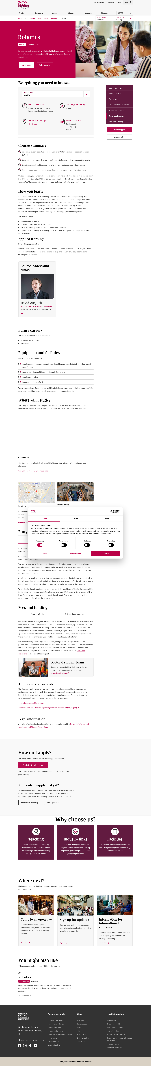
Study (21, 13)
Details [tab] (75, 518)
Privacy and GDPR (113, 1044)
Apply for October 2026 (33, 765)
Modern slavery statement (116, 1035)
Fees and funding (116, 121)
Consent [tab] (44, 518)
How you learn (115, 93)
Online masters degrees (56, 1024)
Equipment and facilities (119, 104)
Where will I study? (116, 110)
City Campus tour (41, 470)
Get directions (23, 522)
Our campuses (82, 1024)
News (79, 1028)
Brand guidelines (83, 1038)
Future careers (114, 99)
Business (88, 13)
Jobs (78, 1031)
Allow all (105, 553)
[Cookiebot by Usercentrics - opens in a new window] (111, 511)
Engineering (34, 44)
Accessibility (111, 1020)
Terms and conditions (114, 1048)
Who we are (81, 1020)
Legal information (113, 1031)
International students (74, 614)
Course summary (116, 87)
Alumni (54, 13)
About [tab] (107, 518)
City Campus (33, 124)
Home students (37, 614)
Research (39, 13)
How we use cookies (114, 1024)
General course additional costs (31, 703)
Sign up (63, 943)
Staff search (81, 1035)
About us (104, 13)
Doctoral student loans (59, 673)
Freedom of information (115, 1028)
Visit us (71, 13)
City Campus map (25, 470)
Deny (45, 553)
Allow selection (75, 553)
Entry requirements (116, 116)
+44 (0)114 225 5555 (34, 1040)
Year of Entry (28, 92)
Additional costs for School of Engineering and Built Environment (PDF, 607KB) (47, 707)
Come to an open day (29, 802)
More (124, 13)
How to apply (26, 65)
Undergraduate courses (56, 1020)
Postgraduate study (54, 1028)
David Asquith (31, 302)
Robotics (24, 977)
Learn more (103, 943)
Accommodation (53, 1042)
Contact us (81, 1042)
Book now (24, 943)
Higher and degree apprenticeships (60, 1035)
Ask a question (45, 65)
